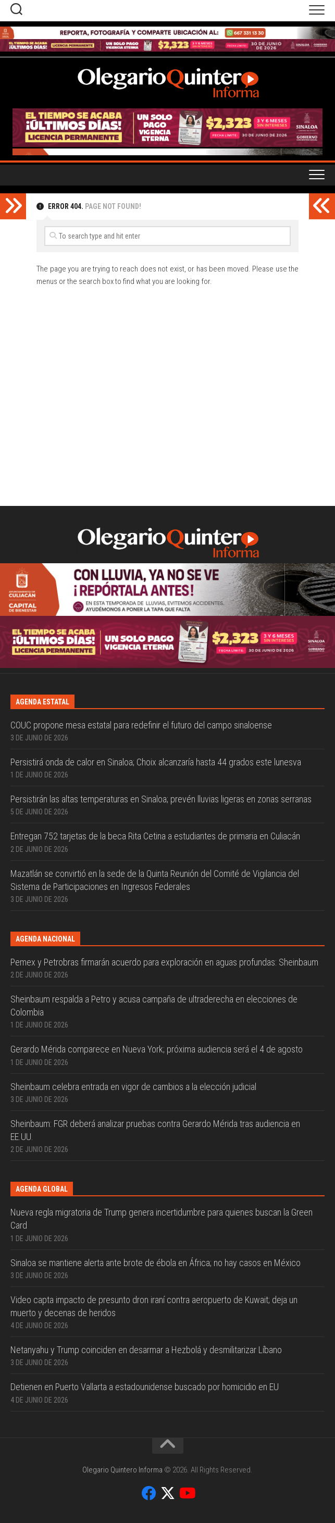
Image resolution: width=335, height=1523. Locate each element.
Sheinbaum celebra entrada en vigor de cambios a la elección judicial (133, 1086)
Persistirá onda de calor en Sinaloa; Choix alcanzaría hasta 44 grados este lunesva (155, 762)
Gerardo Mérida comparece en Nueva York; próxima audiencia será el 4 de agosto (156, 1049)
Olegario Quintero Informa (122, 1470)
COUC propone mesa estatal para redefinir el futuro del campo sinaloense (141, 725)
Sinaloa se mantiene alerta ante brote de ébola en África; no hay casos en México (155, 1262)
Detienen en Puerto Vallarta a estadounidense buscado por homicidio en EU (144, 1386)
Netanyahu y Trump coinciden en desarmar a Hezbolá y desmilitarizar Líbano (146, 1349)
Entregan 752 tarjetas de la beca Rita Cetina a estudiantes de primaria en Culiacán (155, 836)
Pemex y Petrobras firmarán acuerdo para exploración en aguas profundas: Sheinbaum (164, 962)
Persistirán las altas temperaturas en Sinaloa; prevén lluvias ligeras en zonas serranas (161, 799)
